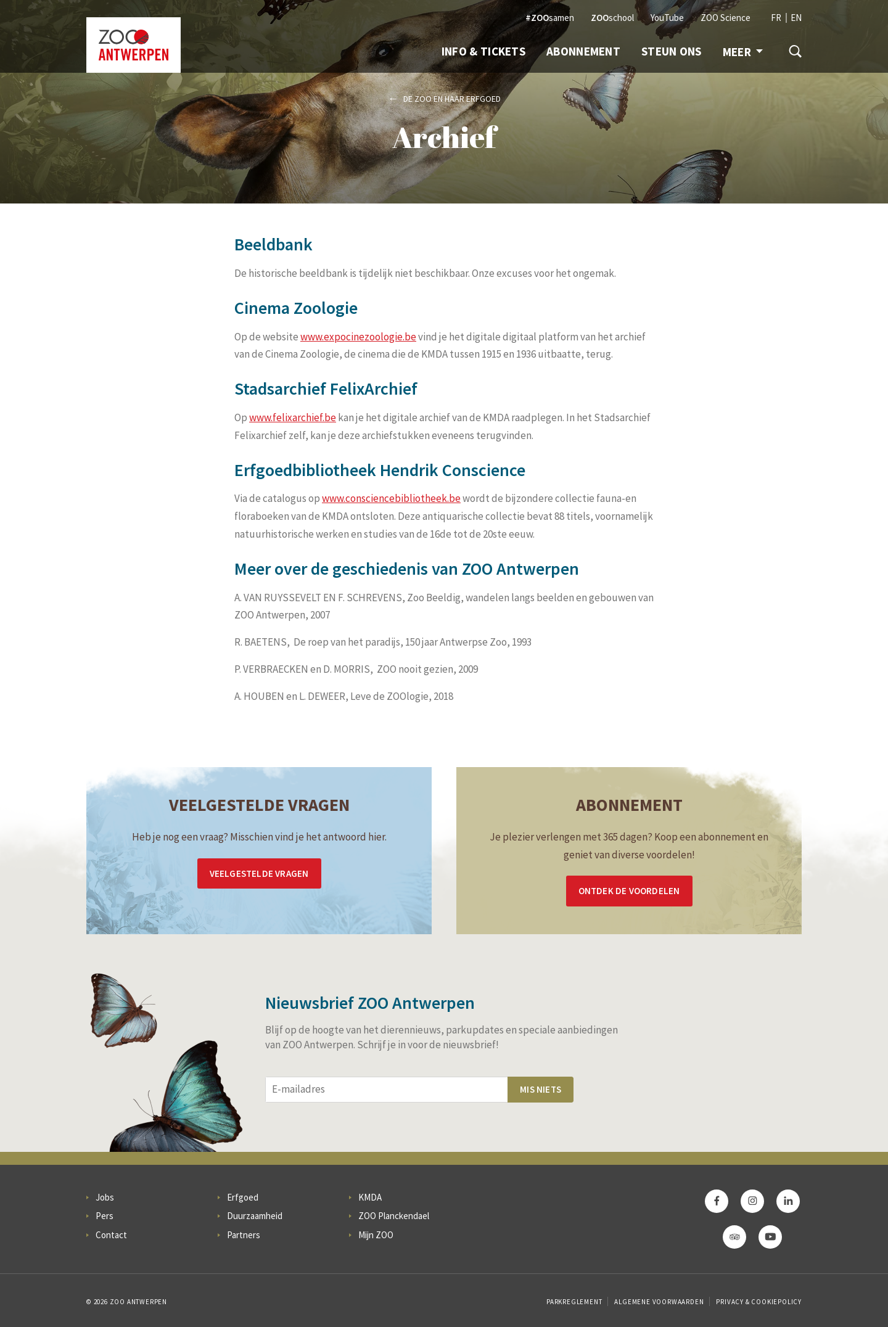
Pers (104, 1216)
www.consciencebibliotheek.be (391, 498)
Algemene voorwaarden (659, 1301)
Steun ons (671, 51)
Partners (243, 1235)
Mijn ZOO (375, 1235)
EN (796, 17)
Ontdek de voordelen (629, 891)
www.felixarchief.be (292, 417)
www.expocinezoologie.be (358, 336)
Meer (743, 51)
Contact (111, 1235)
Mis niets (540, 1089)
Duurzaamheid (254, 1216)
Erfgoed (242, 1197)
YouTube (667, 17)
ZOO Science (725, 17)
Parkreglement (574, 1301)
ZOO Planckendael (393, 1216)
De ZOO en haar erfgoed (452, 98)
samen (549, 17)
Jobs (105, 1197)
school (612, 17)
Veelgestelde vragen (259, 873)
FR (776, 17)
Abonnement (583, 51)
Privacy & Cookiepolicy (759, 1301)
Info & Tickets (483, 51)
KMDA (370, 1197)
